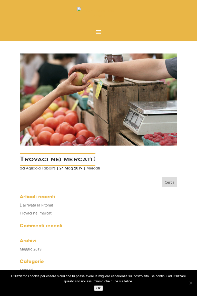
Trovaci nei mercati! (57, 159)
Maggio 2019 (31, 249)
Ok (98, 288)
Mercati (93, 169)
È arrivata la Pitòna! (36, 205)
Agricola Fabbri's (40, 169)
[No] (190, 282)
